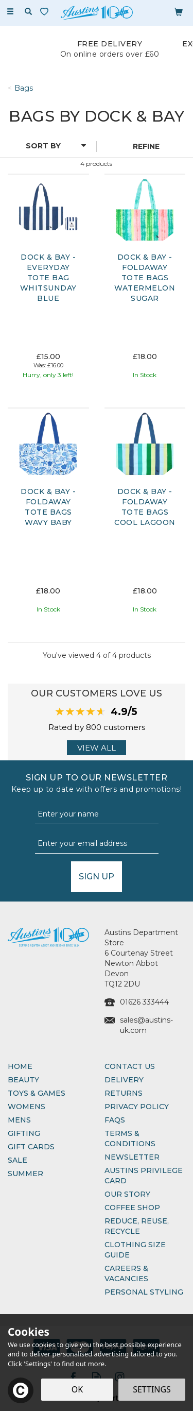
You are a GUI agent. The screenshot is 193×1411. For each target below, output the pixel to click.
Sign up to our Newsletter (96, 783)
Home (20, 1066)
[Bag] (178, 11)
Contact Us (129, 1066)
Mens (19, 1120)
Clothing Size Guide (135, 1250)
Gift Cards (31, 1146)
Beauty (23, 1079)
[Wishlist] (46, 11)
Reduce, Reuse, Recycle (136, 1226)
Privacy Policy (136, 1106)
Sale (17, 1160)
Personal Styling (143, 1292)
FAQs (114, 1120)
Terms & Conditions (129, 1138)
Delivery (124, 1079)
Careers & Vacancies (126, 1273)
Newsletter (132, 1157)
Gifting (24, 1133)
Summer (25, 1173)
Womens (26, 1106)
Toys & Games (36, 1093)
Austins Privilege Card (143, 1175)
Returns (123, 1093)
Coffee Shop (132, 1207)
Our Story (127, 1194)
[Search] (28, 12)
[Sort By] (47, 146)
